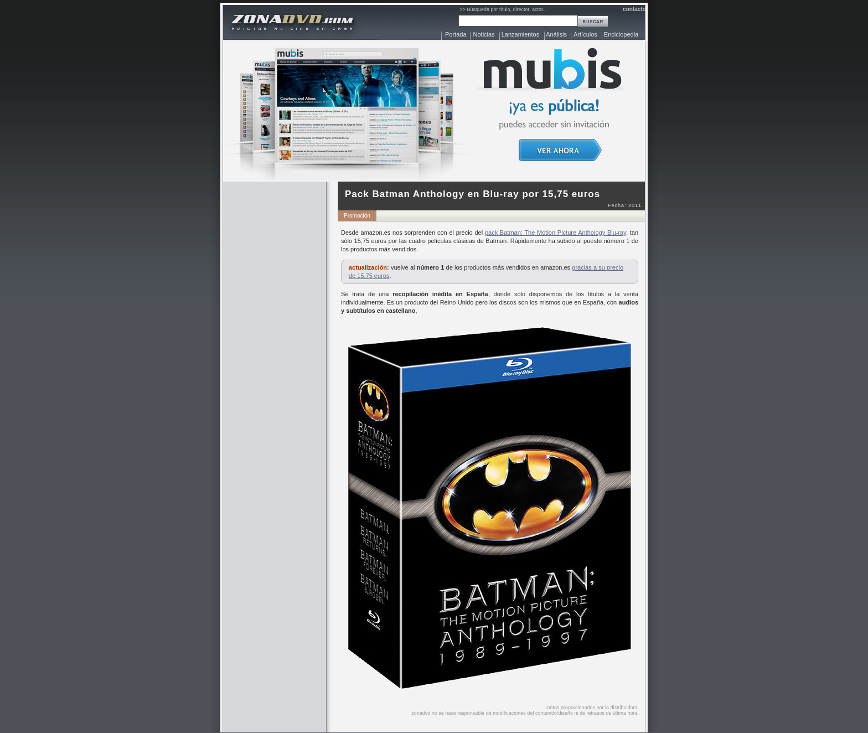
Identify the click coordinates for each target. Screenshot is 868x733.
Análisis (556, 34)
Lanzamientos (521, 34)
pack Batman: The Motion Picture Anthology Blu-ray (555, 232)
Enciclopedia (621, 34)
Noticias (484, 34)
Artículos (585, 34)
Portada (456, 34)
